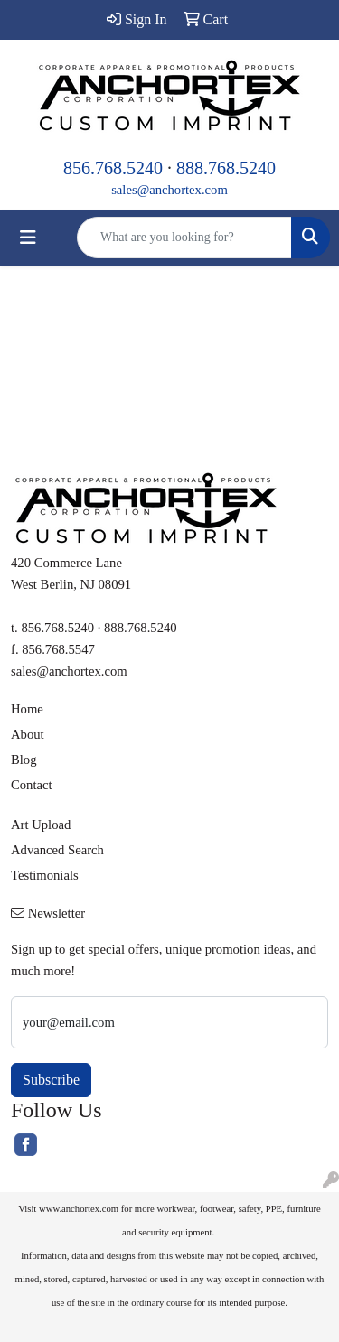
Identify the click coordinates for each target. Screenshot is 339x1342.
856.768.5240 (113, 168)
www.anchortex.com (78, 1209)
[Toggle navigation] (28, 237)
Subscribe (51, 1079)
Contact (31, 785)
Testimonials (45, 875)
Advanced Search (57, 850)
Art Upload (41, 824)
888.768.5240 (226, 168)
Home (27, 709)
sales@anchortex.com (169, 189)
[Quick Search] (184, 237)
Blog (24, 759)
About (27, 734)
